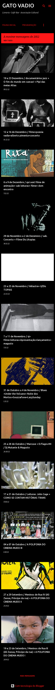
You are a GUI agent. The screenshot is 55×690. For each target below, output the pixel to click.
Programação (29, 25)
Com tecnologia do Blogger (27, 686)
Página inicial (9, 25)
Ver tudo (8, 40)
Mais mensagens (27, 676)
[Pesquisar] (44, 5)
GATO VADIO (18, 5)
